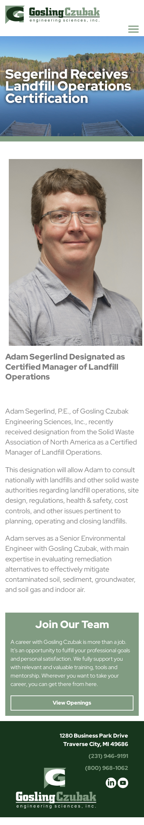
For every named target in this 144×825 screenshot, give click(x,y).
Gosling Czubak (52, 14)
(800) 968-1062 (106, 768)
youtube (123, 783)
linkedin (111, 783)
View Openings (72, 702)
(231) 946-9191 (108, 756)
